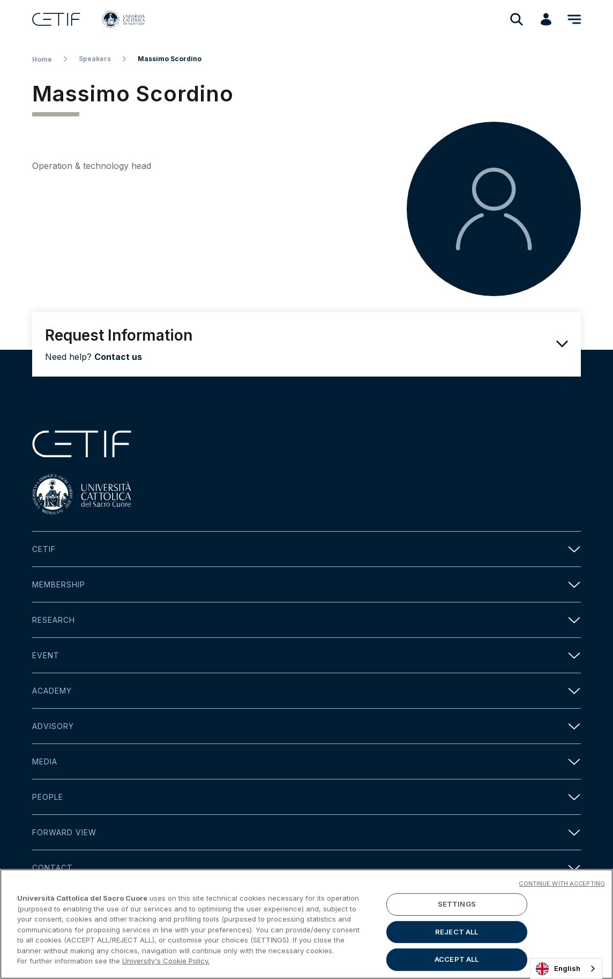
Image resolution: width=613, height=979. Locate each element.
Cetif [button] (306, 549)
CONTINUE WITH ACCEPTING (562, 886)
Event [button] (306, 655)
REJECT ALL (456, 934)
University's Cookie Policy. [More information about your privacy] (166, 963)
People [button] (306, 797)
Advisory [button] (306, 726)
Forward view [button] (306, 832)
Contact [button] (306, 867)
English (558, 968)
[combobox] (566, 968)
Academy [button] (306, 690)
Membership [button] (306, 584)
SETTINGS (457, 906)
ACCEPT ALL (457, 962)
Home (42, 59)
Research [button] (306, 620)
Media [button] (306, 761)
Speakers (95, 59)
